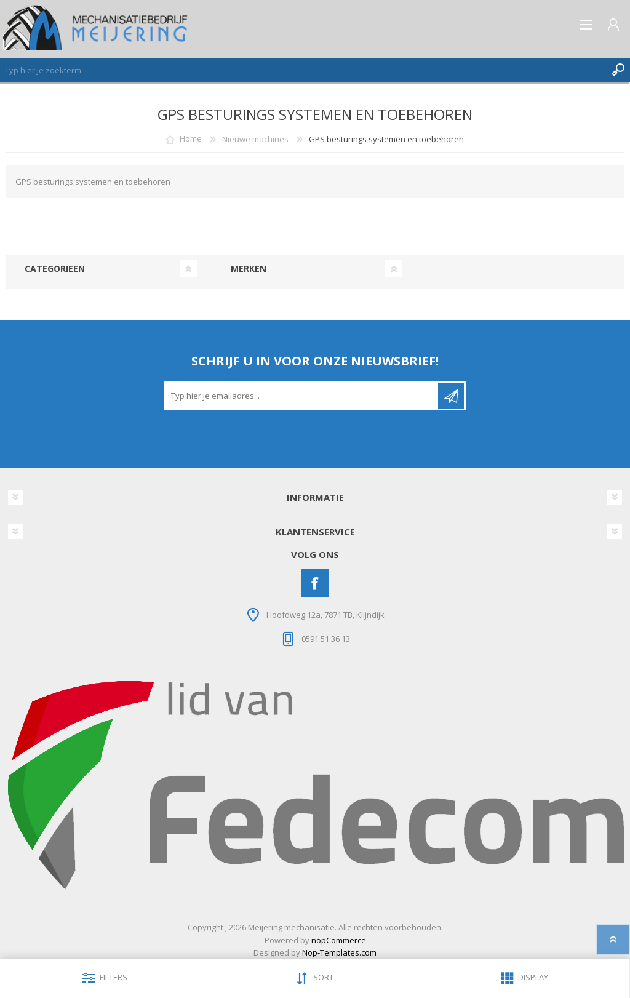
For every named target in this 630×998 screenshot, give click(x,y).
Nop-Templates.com (339, 952)
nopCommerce (338, 940)
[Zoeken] (302, 70)
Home (191, 139)
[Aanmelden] (302, 396)
